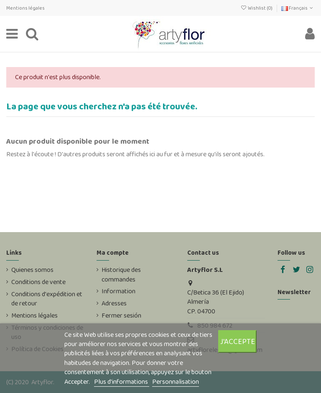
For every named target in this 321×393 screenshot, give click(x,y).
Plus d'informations (121, 381)
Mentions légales (25, 8)
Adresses (114, 303)
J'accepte (237, 341)
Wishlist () (256, 8)
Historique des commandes (121, 274)
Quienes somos (32, 269)
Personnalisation (175, 381)
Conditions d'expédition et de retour (46, 299)
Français (298, 8)
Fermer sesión (121, 315)
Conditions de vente (38, 282)
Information (118, 291)
